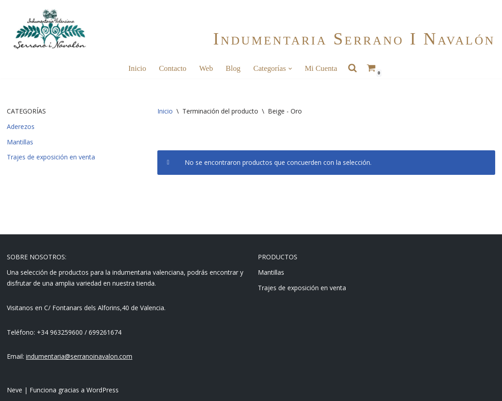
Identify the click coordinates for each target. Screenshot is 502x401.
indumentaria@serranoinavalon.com (79, 356)
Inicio (137, 68)
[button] (290, 68)
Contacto (172, 68)
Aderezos (21, 126)
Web (206, 68)
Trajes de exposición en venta (51, 157)
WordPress (102, 390)
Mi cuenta (321, 68)
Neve (14, 390)
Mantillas (20, 142)
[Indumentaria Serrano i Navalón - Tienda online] (49, 29)
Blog (233, 68)
